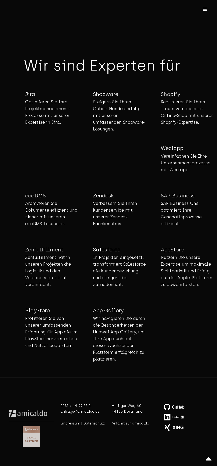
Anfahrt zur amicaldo (130, 423)
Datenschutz (94, 423)
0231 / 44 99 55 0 (75, 406)
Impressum (70, 423)
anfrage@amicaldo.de (80, 411)
